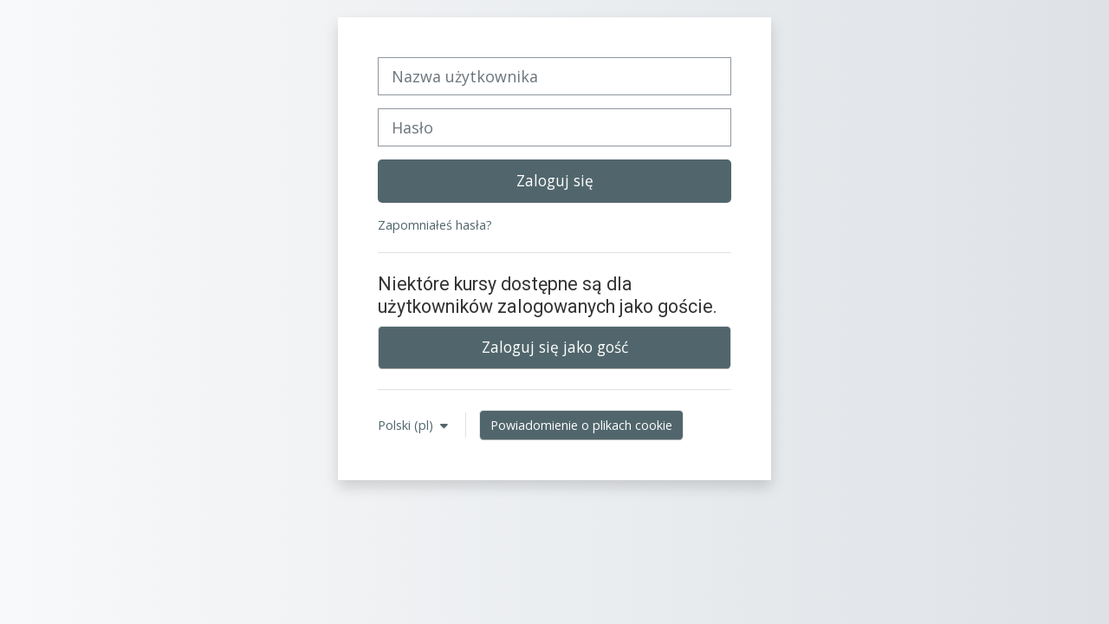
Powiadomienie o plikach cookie (581, 425)
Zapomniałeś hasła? (435, 225)
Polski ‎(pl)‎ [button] (407, 425)
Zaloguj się (554, 180)
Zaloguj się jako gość (555, 346)
